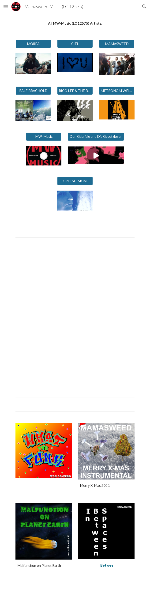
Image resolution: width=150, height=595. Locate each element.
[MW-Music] (43, 136)
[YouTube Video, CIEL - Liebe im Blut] (75, 290)
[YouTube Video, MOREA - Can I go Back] (75, 356)
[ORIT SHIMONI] (74, 181)
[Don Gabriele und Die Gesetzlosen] (96, 136)
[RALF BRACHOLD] (33, 90)
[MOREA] (33, 43)
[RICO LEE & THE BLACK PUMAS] (74, 90)
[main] (74, 23)
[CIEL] (74, 43)
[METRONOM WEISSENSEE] (116, 90)
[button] (5, 6)
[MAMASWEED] (116, 43)
